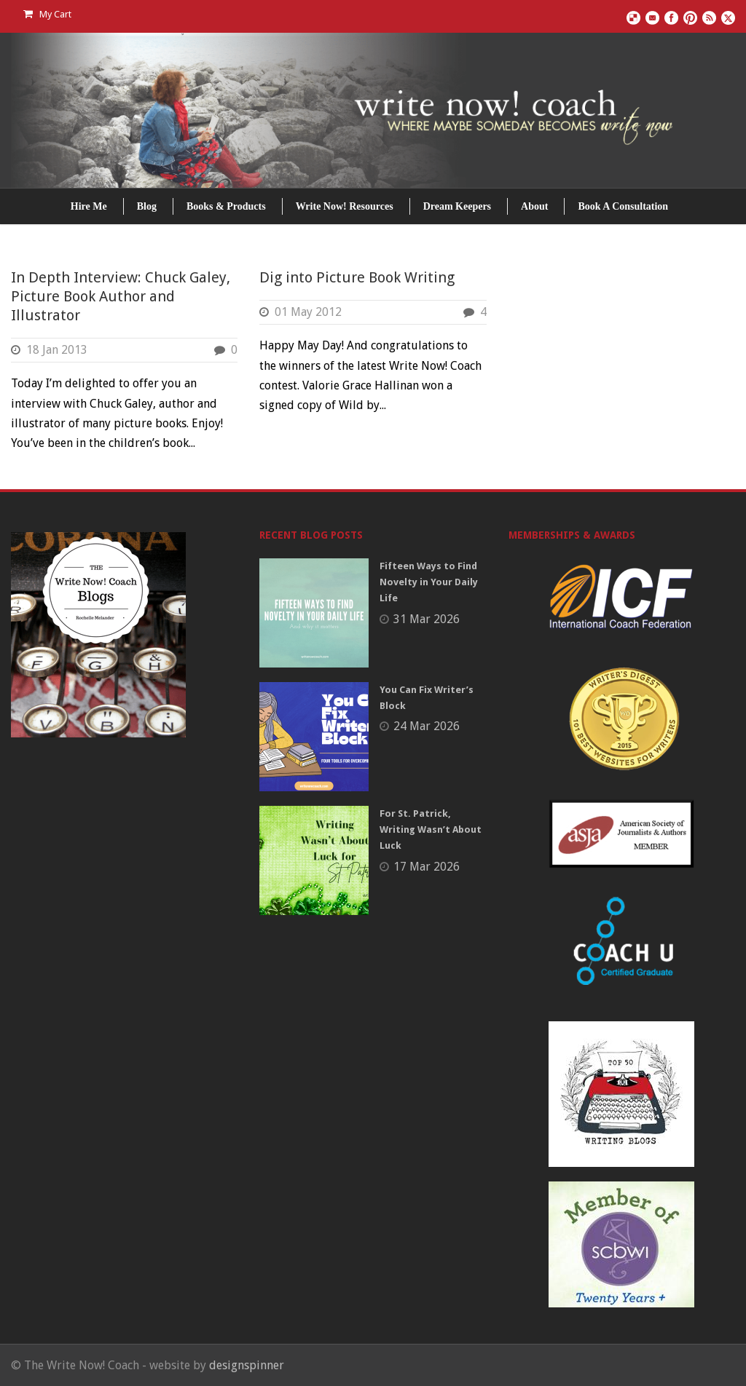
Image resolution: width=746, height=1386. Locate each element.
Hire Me (89, 206)
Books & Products (226, 206)
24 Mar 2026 (426, 726)
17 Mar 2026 (426, 867)
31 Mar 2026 (426, 619)
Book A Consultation (623, 206)
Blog (147, 206)
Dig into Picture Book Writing (357, 277)
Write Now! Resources (344, 206)
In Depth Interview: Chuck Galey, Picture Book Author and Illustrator (120, 296)
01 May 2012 (308, 312)
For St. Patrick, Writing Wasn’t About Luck (431, 829)
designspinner (246, 1365)
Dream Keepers (457, 206)
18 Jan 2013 (56, 350)
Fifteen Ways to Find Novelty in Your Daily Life (429, 582)
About (534, 206)
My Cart (47, 14)
